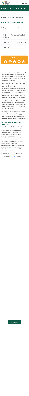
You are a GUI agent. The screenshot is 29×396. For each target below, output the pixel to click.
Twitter (10, 61)
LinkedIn (14, 61)
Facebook (5, 61)
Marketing (18, 156)
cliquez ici (8, 147)
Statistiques (19, 153)
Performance (6, 156)
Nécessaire (6, 153)
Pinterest (19, 61)
